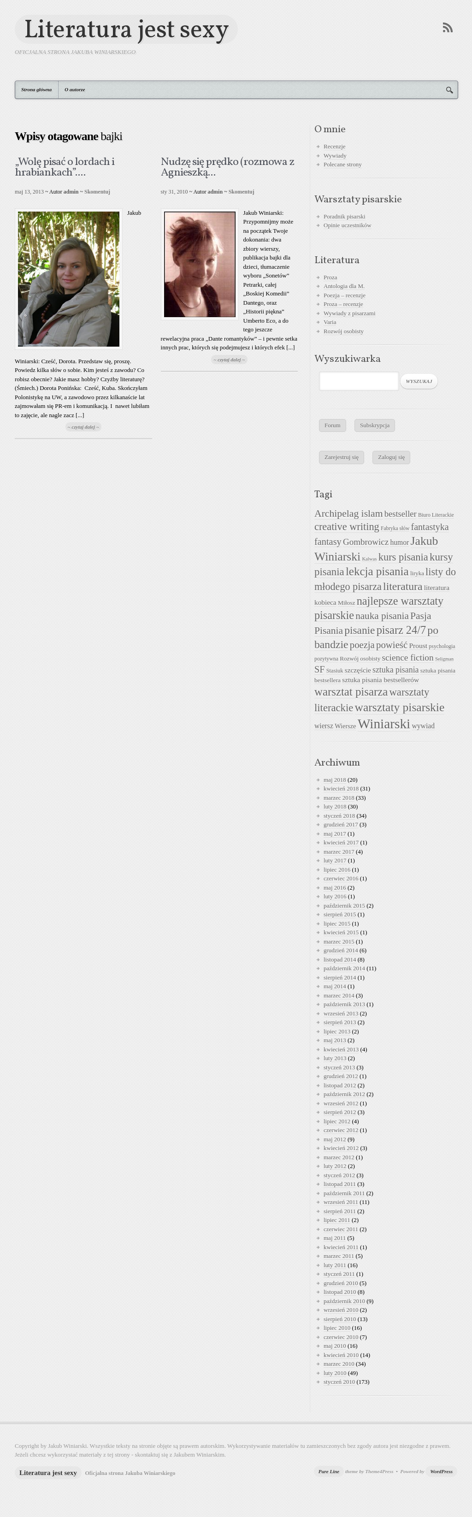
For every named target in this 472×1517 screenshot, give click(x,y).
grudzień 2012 (341, 1076)
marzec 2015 (339, 941)
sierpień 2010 (340, 1319)
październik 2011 (344, 1193)
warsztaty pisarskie (400, 707)
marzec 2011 (339, 1255)
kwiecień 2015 (341, 932)
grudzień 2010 (341, 1283)
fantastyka (430, 527)
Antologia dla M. (344, 286)
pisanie (359, 630)
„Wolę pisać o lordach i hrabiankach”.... (64, 167)
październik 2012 (344, 1094)
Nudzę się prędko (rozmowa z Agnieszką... (227, 167)
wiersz (323, 726)
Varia (330, 322)
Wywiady (335, 155)
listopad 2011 (340, 1184)
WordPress (441, 1471)
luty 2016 (335, 896)
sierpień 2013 (340, 1022)
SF (319, 669)
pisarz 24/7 (401, 630)
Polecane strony (343, 164)
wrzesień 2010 (341, 1309)
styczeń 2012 (339, 1175)
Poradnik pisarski (345, 216)
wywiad (423, 726)
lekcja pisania (377, 571)
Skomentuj (97, 192)
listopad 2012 (340, 1085)
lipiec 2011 (337, 1219)
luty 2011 (335, 1265)
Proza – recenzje (343, 304)
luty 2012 (335, 1166)
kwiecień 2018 (341, 788)
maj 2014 (335, 986)
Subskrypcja (374, 425)
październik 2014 (344, 968)
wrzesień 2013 (341, 1013)
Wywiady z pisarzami (350, 313)
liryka (417, 573)
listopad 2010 (340, 1291)
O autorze (75, 89)
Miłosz (346, 602)
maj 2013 (335, 1040)
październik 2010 (344, 1301)
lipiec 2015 (337, 923)
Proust (418, 645)
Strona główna (36, 89)
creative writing (346, 526)
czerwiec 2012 (341, 1130)
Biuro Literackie (436, 515)
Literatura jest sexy (126, 29)
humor (399, 542)
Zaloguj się (391, 457)
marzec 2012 (339, 1157)
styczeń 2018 (339, 815)
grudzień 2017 (341, 824)
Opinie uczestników (348, 225)
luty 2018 (335, 806)
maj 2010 (335, 1345)
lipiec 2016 (337, 869)
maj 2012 (335, 1139)
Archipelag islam (348, 513)
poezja (362, 645)
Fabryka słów (395, 528)
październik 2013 (344, 1004)
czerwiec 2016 (341, 878)
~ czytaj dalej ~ (83, 427)
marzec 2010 (339, 1363)
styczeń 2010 (339, 1381)
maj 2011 (335, 1237)
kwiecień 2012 (341, 1148)
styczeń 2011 (339, 1273)
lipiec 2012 (337, 1121)
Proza (330, 277)
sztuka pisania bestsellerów (380, 680)
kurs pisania (403, 557)
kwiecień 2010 (341, 1355)
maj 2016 (335, 887)
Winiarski (384, 723)
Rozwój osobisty (344, 331)
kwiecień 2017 (341, 842)
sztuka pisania (395, 669)
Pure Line (329, 1471)
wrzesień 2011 (341, 1201)
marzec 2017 (339, 851)
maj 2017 (335, 833)
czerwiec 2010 (341, 1337)
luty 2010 (335, 1372)
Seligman (444, 658)
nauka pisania (382, 615)
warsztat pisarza (351, 691)
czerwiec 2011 (341, 1229)
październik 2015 (344, 905)
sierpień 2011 (340, 1211)
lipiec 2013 (337, 1031)
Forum (332, 425)
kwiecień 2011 (341, 1247)
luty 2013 (335, 1058)
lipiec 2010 (337, 1327)
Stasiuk (334, 670)
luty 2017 (335, 860)
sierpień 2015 (340, 914)
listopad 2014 (340, 959)
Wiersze (345, 726)
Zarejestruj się (341, 457)
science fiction (408, 657)
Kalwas (369, 558)
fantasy (328, 542)
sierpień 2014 (340, 977)
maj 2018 (335, 779)
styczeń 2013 (339, 1067)
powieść (391, 644)
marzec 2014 (339, 995)
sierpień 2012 (340, 1112)
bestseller (400, 514)
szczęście (358, 670)
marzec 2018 (339, 797)
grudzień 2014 (341, 950)
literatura (402, 586)
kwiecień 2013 (341, 1049)
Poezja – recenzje (345, 295)
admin (71, 192)
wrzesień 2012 (341, 1103)
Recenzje (335, 146)
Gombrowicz (366, 542)
